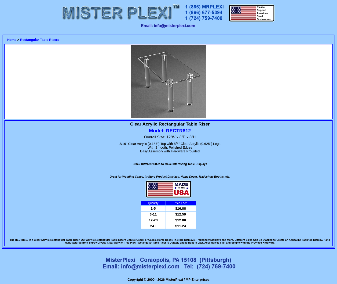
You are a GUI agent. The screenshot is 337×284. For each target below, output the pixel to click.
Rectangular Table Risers (39, 40)
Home (11, 40)
